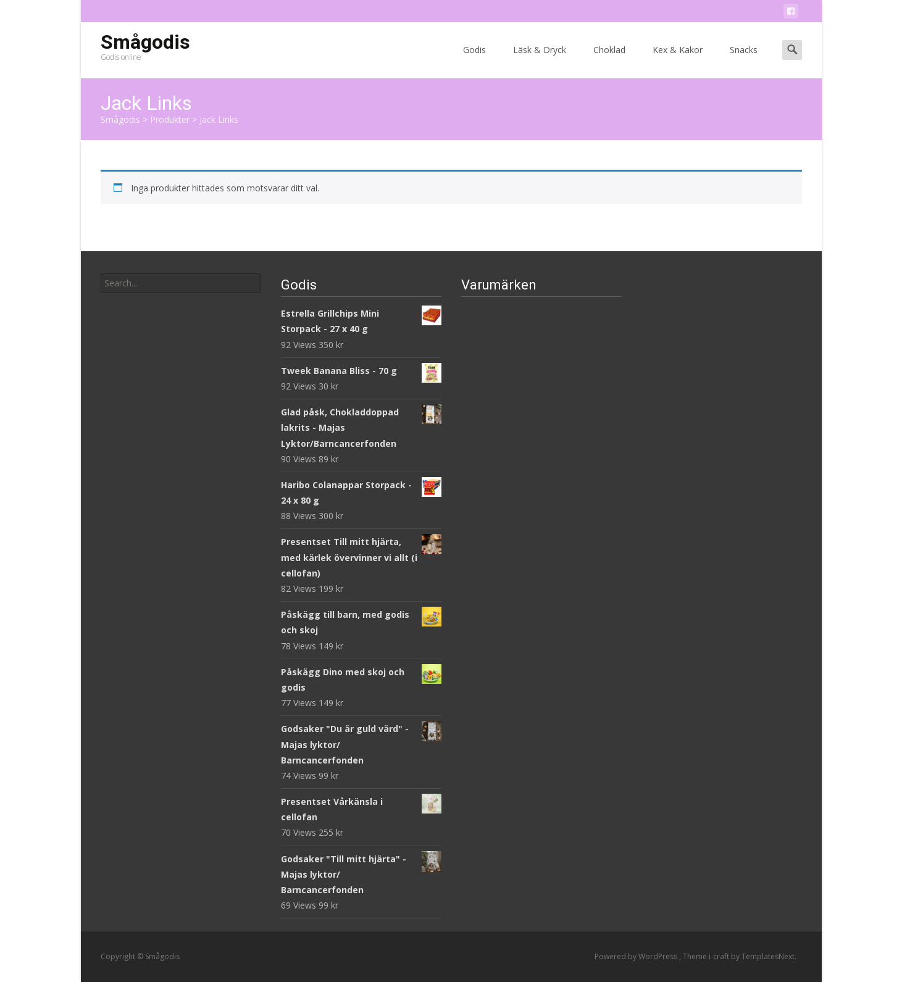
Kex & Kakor (678, 61)
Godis (474, 61)
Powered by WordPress (637, 956)
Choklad (609, 61)
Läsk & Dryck (539, 61)
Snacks (744, 61)
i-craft (720, 956)
